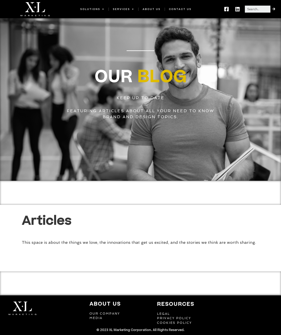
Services (123, 9)
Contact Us (180, 9)
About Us (152, 9)
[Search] (273, 9)
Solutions (92, 9)
